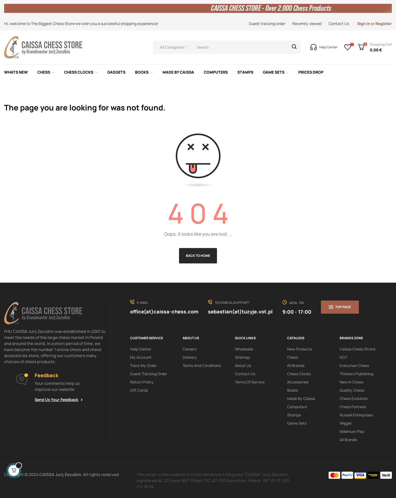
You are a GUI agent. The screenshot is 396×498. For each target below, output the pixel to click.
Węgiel (345, 423)
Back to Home (198, 255)
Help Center (140, 349)
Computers (297, 406)
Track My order (143, 365)
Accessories (298, 382)
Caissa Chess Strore (357, 349)
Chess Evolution (354, 398)
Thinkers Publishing (356, 373)
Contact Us (339, 23)
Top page (343, 307)
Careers (190, 349)
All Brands (295, 365)
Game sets (297, 423)
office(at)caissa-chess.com (164, 311)
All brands (348, 439)
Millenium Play (352, 431)
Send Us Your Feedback (56, 399)
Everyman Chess (354, 365)
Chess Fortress (353, 406)
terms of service (250, 382)
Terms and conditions (202, 365)
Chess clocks (299, 373)
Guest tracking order (267, 23)
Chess (292, 357)
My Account (141, 357)
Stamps (294, 415)
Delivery (190, 357)
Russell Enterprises (356, 415)
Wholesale (244, 349)
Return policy (142, 382)
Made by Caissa (301, 398)
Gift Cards (139, 390)
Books (292, 390)
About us (243, 365)
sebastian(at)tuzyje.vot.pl (240, 311)
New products (299, 349)
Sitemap (242, 357)
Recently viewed (306, 23)
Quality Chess (352, 390)
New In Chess (351, 382)
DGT (343, 357)
